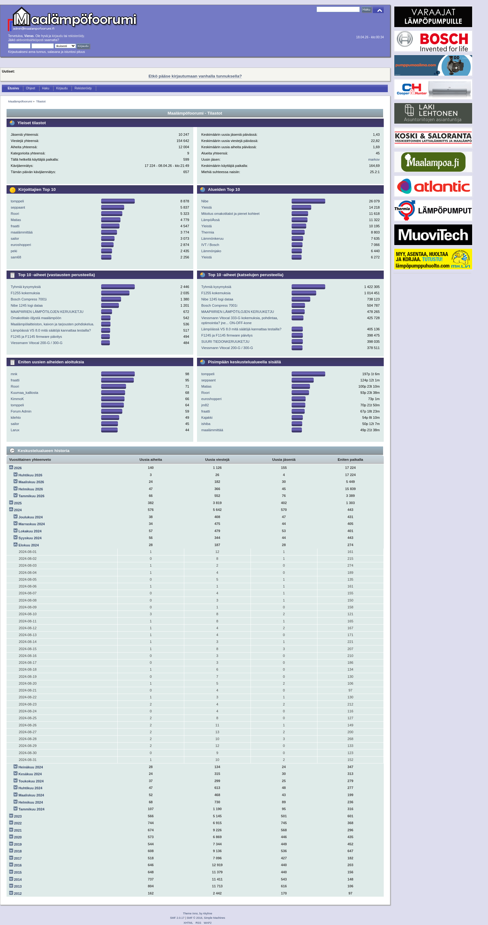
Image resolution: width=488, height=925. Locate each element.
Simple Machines (214, 917)
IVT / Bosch (210, 245)
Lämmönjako (211, 251)
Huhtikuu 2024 (30, 788)
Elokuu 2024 (29, 545)
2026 (18, 468)
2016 (18, 865)
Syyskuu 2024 (30, 538)
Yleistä (206, 207)
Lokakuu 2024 (30, 531)
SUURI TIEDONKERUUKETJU (225, 341)
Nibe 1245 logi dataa (27, 305)
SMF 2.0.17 (177, 917)
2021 (18, 830)
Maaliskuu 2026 (31, 482)
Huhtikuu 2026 (30, 475)
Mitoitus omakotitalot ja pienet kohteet (230, 213)
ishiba (205, 424)
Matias (16, 220)
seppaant (18, 207)
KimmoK (17, 399)
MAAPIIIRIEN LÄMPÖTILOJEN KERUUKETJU (47, 312)
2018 (18, 851)
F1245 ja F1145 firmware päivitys (36, 336)
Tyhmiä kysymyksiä (25, 287)
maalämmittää (21, 232)
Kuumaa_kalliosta (24, 392)
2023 (18, 816)
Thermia (207, 232)
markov (374, 159)
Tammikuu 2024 (32, 809)
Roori (15, 213)
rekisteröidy (76, 36)
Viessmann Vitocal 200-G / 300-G (36, 343)
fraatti (15, 226)
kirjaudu (57, 36)
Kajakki (207, 417)
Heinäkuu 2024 (31, 767)
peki (14, 251)
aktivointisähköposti (29, 40)
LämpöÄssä (210, 220)
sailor (15, 238)
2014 (18, 879)
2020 (18, 837)
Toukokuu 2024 (31, 781)
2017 (18, 858)
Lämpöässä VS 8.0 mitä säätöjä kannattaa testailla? (51, 330)
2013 (18, 886)
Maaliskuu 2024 (31, 795)
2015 (18, 872)
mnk (14, 374)
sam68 (16, 257)
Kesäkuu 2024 (30, 774)
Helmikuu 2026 (31, 489)
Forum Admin (21, 411)
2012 (18, 893)
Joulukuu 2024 (31, 517)
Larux (15, 430)
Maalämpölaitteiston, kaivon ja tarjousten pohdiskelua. (52, 324)
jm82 (205, 405)
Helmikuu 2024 (31, 802)
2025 (18, 503)
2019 (18, 844)
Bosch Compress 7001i (29, 299)
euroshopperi (21, 245)
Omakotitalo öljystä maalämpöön (36, 318)
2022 (18, 823)
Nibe (205, 201)
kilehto (16, 417)
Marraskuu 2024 (32, 524)
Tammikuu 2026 (32, 496)
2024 (18, 510)
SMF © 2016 (194, 917)
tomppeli (17, 201)
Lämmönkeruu (212, 238)
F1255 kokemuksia (25, 293)
